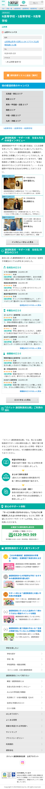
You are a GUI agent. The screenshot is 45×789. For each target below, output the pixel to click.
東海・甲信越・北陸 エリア (17, 104)
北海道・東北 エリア (14, 93)
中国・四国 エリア (13, 115)
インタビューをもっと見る (22, 242)
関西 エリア (10, 110)
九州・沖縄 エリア (13, 120)
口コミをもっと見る (22, 399)
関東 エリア (10, 99)
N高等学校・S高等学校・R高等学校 (18, 128)
